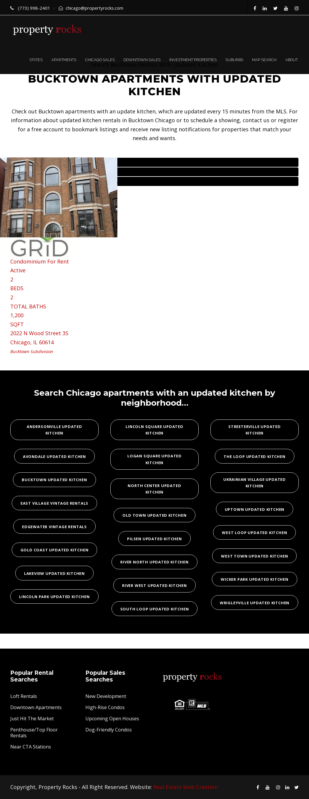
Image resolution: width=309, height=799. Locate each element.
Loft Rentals (23, 696)
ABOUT (291, 60)
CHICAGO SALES (100, 60)
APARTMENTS (63, 60)
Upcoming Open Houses (112, 718)
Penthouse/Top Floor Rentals (34, 732)
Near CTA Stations (30, 746)
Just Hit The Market (32, 718)
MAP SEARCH (264, 60)
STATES (36, 60)
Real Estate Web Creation (185, 786)
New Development (105, 696)
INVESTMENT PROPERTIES (193, 60)
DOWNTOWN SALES (142, 60)
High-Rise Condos (105, 707)
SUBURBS (234, 60)
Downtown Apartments (36, 707)
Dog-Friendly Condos (108, 729)
